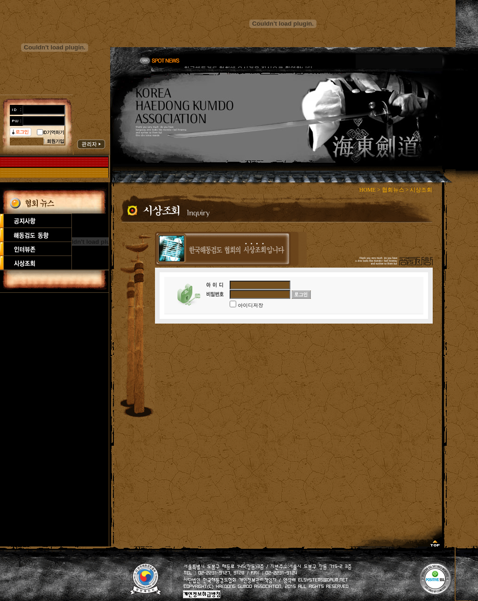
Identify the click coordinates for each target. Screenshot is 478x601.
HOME (367, 190)
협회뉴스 (393, 190)
